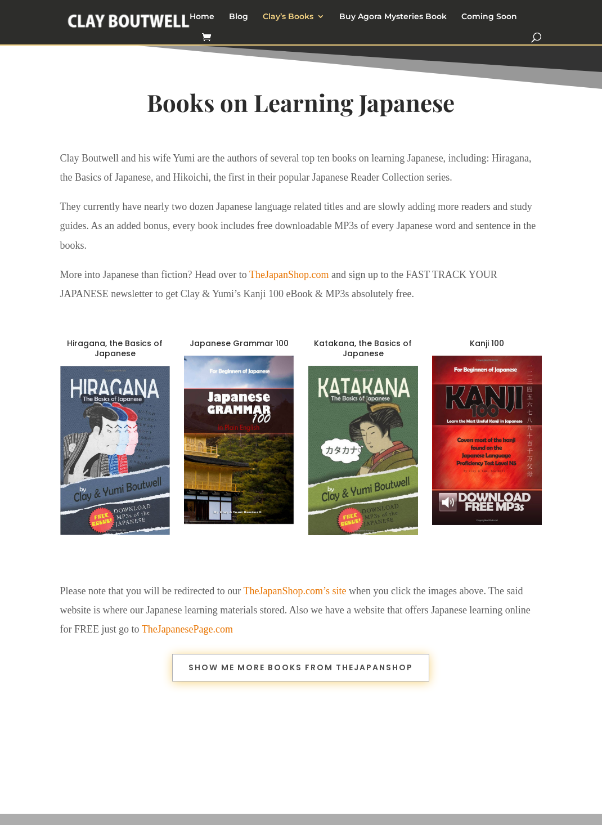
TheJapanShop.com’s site (295, 591)
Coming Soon (489, 16)
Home (202, 16)
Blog (238, 16)
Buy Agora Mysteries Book (393, 16)
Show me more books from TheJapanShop (300, 667)
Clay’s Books (288, 16)
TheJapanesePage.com (187, 629)
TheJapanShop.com (289, 274)
